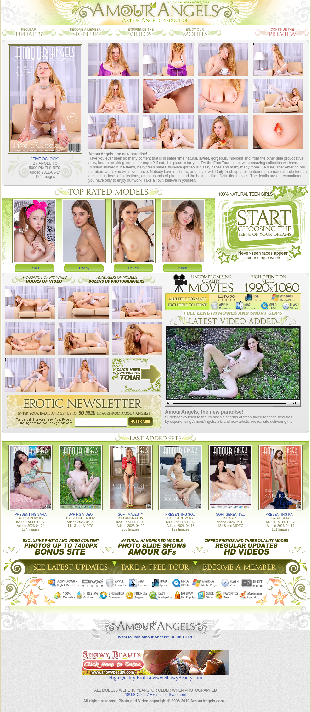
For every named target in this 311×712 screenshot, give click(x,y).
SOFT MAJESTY (130, 514)
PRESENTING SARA (30, 514)
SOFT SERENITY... (230, 514)
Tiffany (83, 268)
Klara (182, 268)
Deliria (133, 268)
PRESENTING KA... (280, 514)
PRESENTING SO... (180, 514)
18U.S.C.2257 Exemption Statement (155, 695)
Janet (34, 268)
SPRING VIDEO (80, 514)
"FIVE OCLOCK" (45, 159)
